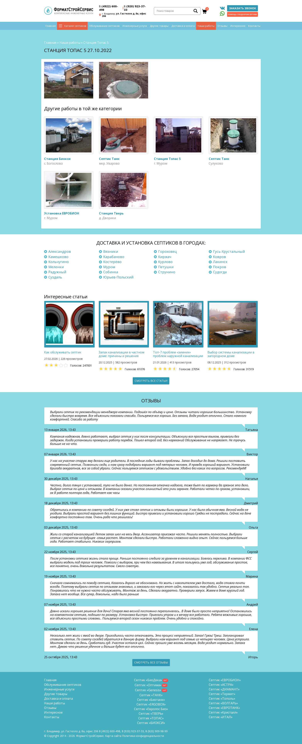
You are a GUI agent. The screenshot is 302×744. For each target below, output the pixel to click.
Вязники (110, 251)
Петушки (166, 267)
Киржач (164, 256)
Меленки (56, 267)
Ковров (219, 256)
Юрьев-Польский (118, 277)
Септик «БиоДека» (148, 680)
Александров (59, 251)
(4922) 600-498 (108, 8)
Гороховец (167, 251)
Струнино (166, 272)
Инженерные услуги (134, 27)
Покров (219, 267)
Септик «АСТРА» (221, 685)
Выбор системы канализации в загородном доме (230, 354)
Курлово (165, 261)
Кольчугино (58, 261)
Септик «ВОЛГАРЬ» (223, 703)
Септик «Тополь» (222, 698)
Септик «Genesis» (148, 690)
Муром (109, 267)
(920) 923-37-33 (135, 8)
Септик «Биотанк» (151, 700)
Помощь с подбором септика (242, 15)
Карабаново (113, 256)
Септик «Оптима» (148, 685)
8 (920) (156, 731)
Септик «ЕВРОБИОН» (225, 680)
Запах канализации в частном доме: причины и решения (121, 354)
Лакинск (220, 261)
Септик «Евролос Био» (151, 709)
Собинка (110, 272)
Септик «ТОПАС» (151, 718)
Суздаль (55, 277)
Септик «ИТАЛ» (220, 717)
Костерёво (112, 261)
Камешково (58, 256)
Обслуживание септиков (104, 27)
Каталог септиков (75, 27)
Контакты (254, 27)
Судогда (220, 272)
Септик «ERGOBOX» (151, 704)
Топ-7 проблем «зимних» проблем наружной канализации (178, 354)
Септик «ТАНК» (151, 695)
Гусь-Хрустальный (229, 251)
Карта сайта (113, 736)
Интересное (237, 27)
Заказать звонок (242, 8)
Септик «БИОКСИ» (151, 723)
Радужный (57, 272)
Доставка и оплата (183, 27)
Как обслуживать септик (62, 352)
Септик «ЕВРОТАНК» (224, 708)
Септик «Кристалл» (223, 712)
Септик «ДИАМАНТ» (224, 689)
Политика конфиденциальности (143, 736)
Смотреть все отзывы (151, 662)
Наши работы (206, 27)
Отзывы (222, 27)
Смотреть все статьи (151, 381)
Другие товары (159, 27)
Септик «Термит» (222, 694)
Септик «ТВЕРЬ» (151, 713)
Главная (51, 27)
